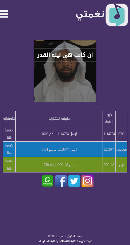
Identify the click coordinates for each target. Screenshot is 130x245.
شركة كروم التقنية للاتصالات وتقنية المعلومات (65, 241)
